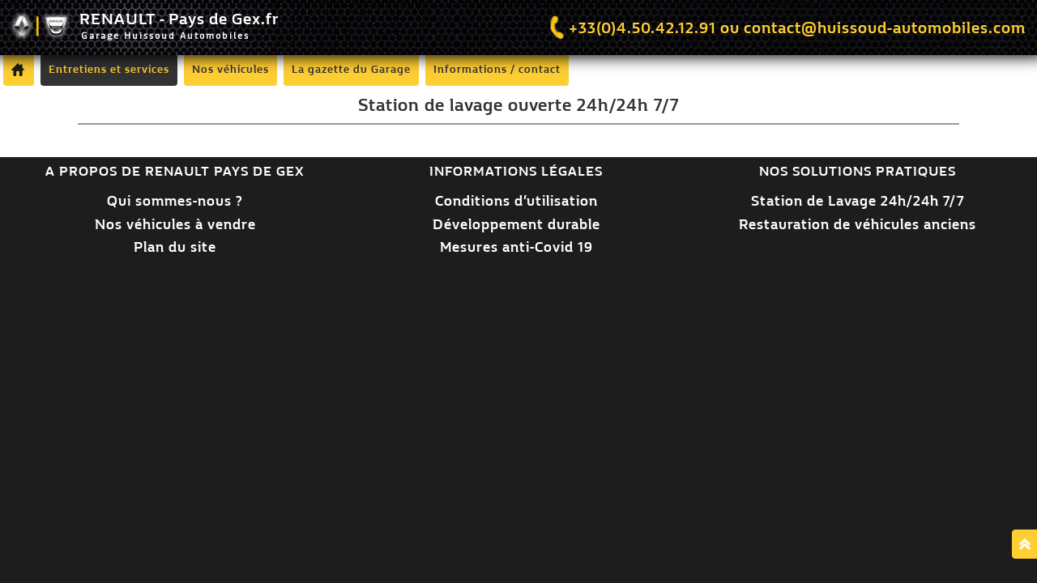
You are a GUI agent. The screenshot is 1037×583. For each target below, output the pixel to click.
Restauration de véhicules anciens (857, 224)
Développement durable (516, 224)
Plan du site (175, 247)
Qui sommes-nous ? (175, 201)
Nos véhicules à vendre (175, 224)
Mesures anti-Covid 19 (516, 247)
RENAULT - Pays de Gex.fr (145, 27)
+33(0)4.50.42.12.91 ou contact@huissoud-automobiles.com (786, 28)
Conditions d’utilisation (516, 201)
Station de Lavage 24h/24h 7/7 (857, 201)
